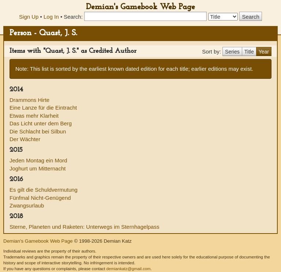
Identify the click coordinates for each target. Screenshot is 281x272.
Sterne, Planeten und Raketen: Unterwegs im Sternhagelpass (84, 227)
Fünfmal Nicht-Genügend (40, 198)
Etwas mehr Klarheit (34, 116)
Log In (51, 17)
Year (264, 52)
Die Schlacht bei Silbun (38, 131)
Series (232, 52)
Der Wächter (25, 139)
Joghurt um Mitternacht (37, 168)
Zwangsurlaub (27, 205)
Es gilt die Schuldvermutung (44, 190)
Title (249, 52)
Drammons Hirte (29, 100)
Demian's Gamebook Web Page (140, 7)
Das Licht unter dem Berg (41, 123)
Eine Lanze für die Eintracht (43, 107)
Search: (73, 17)
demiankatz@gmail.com (128, 269)
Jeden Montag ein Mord (38, 160)
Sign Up (28, 17)
